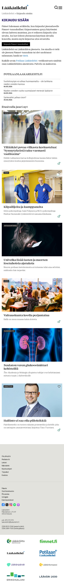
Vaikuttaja (8, 386)
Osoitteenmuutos (8, 491)
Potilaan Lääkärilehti (26, 60)
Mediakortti (6, 459)
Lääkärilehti (8, 13)
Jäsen (6, 173)
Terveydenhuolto (10, 113)
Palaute (4, 488)
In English (5, 497)
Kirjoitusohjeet (7, 469)
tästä (25, 55)
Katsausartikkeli (10, 226)
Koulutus (5, 475)
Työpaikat (5, 472)
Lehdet (4, 463)
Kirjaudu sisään (24, 13)
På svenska (5, 494)
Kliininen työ (9, 331)
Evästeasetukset (8, 500)
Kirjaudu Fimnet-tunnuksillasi (16, 44)
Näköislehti (5, 466)
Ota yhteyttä (6, 456)
